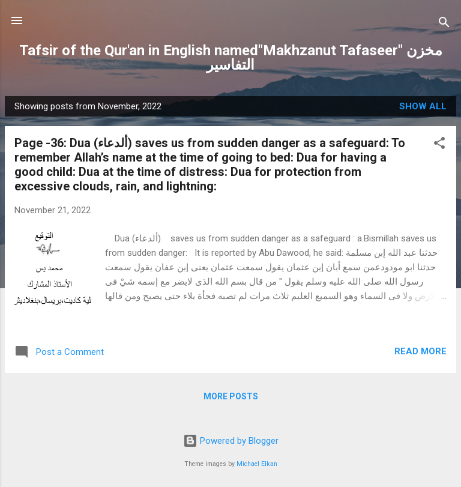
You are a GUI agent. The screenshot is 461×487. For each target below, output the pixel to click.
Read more (420, 351)
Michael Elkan (257, 464)
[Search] (444, 24)
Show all (423, 106)
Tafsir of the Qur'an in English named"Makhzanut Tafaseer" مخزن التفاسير (230, 57)
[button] (439, 145)
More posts (230, 396)
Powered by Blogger (231, 440)
